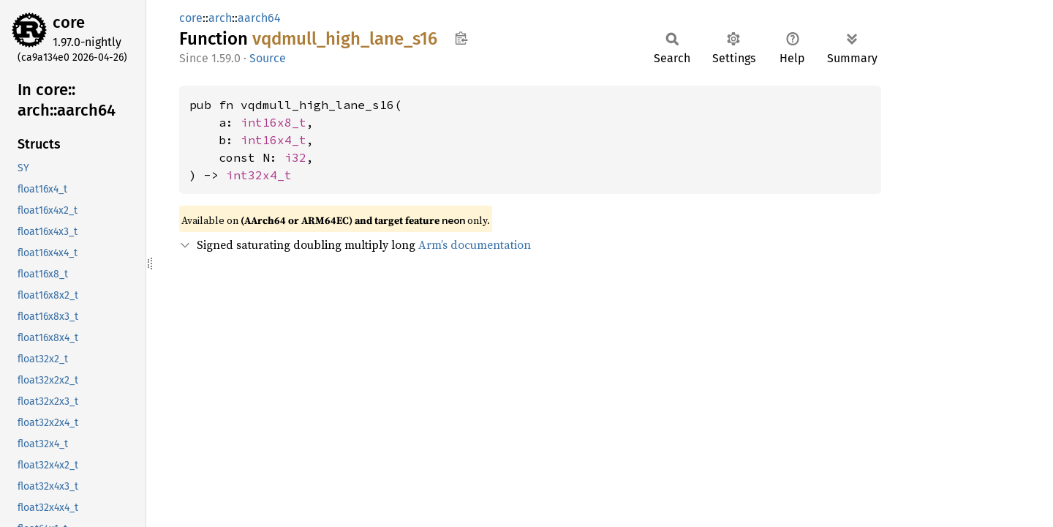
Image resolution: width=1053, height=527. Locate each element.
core (69, 22)
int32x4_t (259, 175)
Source (267, 58)
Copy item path (461, 38)
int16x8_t (273, 122)
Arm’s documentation (474, 244)
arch (220, 18)
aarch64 (259, 18)
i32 (295, 157)
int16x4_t (273, 139)
